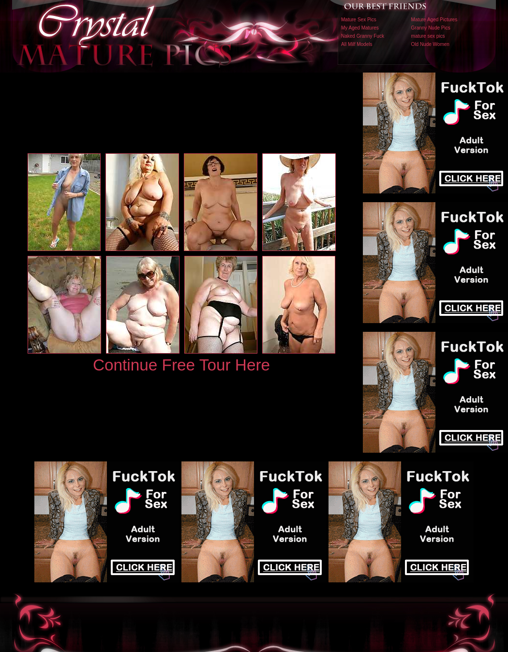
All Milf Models (356, 44)
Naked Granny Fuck (362, 36)
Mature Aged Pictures (434, 19)
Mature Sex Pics (358, 19)
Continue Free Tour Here (181, 365)
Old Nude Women (430, 44)
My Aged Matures (360, 27)
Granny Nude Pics (430, 27)
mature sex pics (428, 36)
